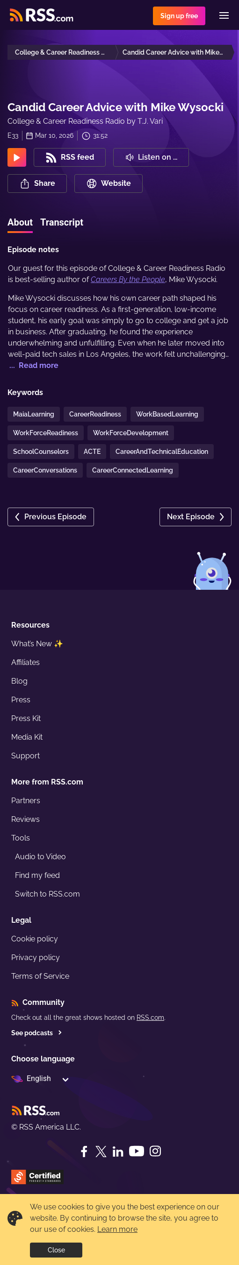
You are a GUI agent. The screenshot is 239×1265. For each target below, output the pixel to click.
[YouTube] (136, 1151)
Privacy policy (35, 957)
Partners (25, 800)
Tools (20, 838)
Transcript (61, 222)
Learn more (117, 1229)
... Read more (32, 365)
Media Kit (27, 737)
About (20, 222)
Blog (19, 681)
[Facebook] (84, 1151)
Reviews (25, 819)
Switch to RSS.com (47, 894)
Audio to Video (40, 856)
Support (25, 755)
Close (56, 1250)
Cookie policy (34, 938)
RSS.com (150, 1017)
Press (20, 699)
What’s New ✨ (37, 643)
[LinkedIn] (117, 1151)
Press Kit (26, 718)
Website (108, 183)
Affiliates (25, 662)
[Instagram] (155, 1151)
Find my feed (37, 875)
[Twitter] (101, 1151)
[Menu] (224, 15)
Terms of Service (40, 976)
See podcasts (36, 1033)
